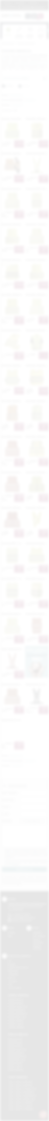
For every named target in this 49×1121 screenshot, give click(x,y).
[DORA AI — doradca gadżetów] (43, 1115)
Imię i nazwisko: (9, 793)
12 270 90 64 (10, 7)
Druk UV (11, 978)
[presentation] (47, 30)
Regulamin (8, 3)
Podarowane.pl (8, 44)
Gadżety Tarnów (15, 1024)
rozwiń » (16, 864)
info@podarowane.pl (26, 917)
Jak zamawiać (20, 3)
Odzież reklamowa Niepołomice (22, 1095)
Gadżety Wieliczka (16, 1027)
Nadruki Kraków (15, 1046)
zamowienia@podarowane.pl (33, 7)
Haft (10, 984)
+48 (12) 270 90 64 (22, 914)
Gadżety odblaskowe (26, 44)
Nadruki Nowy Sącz (16, 1060)
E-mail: (5, 814)
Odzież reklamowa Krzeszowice (22, 1089)
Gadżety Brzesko (16, 1003)
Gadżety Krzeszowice (18, 1007)
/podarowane (26, 920)
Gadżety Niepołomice (17, 1013)
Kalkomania (13, 971)
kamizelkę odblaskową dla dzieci (33, 63)
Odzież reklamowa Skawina (20, 1102)
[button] (16, 95)
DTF (10, 961)
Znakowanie (33, 3)
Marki (43, 3)
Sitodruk (12, 964)
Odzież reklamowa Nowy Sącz (21, 1099)
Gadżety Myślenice (16, 1010)
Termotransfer (14, 988)
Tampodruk (13, 974)
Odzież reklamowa (17, 1077)
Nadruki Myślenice (16, 1053)
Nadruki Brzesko (15, 1042)
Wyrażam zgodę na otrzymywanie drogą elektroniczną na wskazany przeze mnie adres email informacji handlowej (26, 862)
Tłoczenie (12, 981)
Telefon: (6, 807)
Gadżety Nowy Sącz (17, 1017)
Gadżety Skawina (16, 1020)
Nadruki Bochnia (15, 1039)
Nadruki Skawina (15, 1063)
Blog (10, 936)
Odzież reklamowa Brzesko (20, 1082)
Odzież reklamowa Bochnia (20, 1085)
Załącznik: (7, 821)
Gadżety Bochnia (15, 1000)
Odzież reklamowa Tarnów (20, 1106)
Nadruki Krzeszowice (17, 1049)
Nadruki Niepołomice (17, 1056)
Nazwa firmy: (8, 800)
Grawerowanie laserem (18, 967)
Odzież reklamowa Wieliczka (21, 1109)
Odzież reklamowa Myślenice (21, 1092)
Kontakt (11, 933)
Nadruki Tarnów (15, 1066)
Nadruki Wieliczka (16, 1070)
